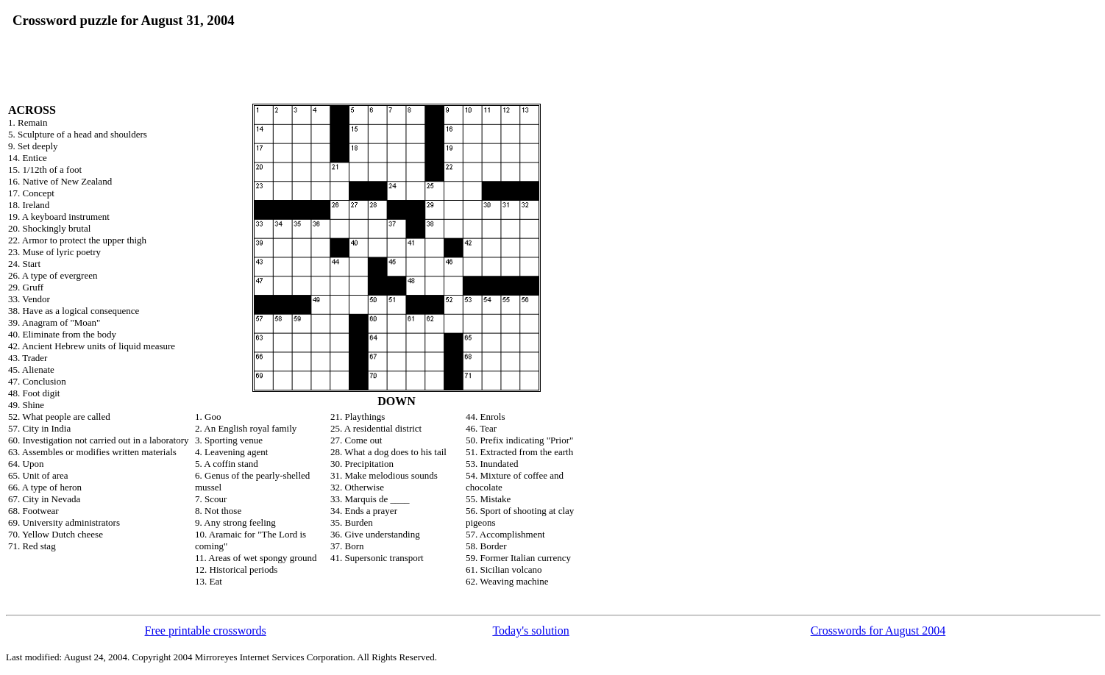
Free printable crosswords (205, 630)
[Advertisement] (414, 34)
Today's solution (530, 630)
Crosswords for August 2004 (878, 630)
